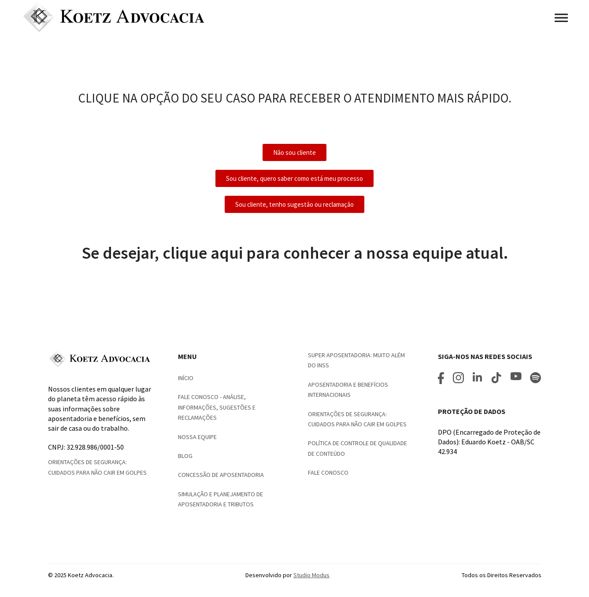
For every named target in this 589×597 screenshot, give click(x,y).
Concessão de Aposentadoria (221, 475)
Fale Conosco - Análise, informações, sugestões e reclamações (217, 407)
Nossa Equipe (197, 437)
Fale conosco (328, 472)
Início (185, 378)
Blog (185, 456)
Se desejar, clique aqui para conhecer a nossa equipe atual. (294, 252)
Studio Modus (311, 575)
